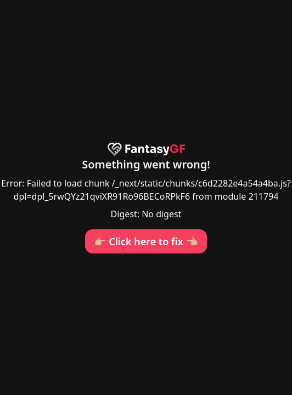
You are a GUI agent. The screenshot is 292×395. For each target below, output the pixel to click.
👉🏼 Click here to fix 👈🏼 (146, 241)
